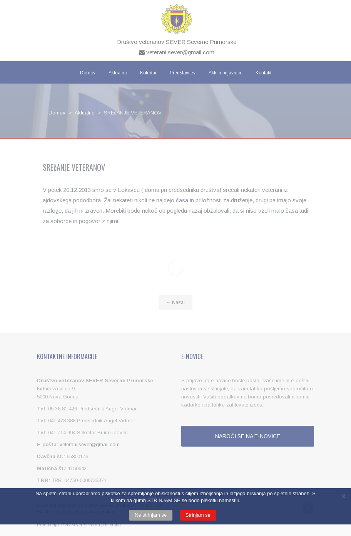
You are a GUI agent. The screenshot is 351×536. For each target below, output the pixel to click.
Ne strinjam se (151, 515)
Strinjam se (198, 515)
